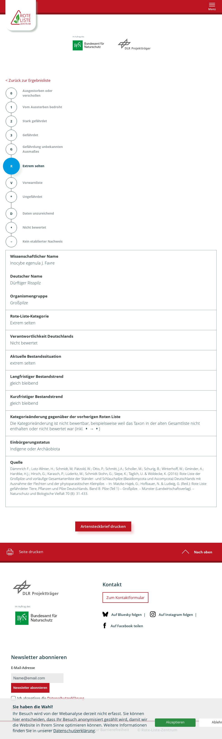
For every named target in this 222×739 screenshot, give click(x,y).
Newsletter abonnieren (30, 688)
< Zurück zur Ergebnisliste (28, 80)
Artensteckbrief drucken (103, 526)
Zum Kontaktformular (125, 597)
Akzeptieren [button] (175, 722)
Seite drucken (24, 551)
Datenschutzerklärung (74, 730)
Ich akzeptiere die (51, 698)
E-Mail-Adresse (23, 667)
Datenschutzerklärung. (66, 698)
